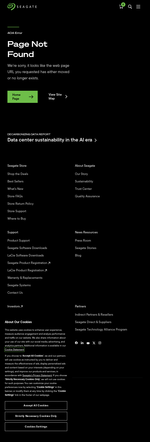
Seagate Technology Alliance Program (101, 329)
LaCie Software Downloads (26, 255)
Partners (81, 306)
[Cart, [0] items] (121, 6)
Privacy (11, 419)
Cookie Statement (14, 349)
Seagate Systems (19, 285)
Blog (78, 255)
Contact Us (15, 292)
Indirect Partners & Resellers (94, 314)
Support (13, 232)
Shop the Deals (18, 174)
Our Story (82, 174)
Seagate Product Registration (28, 262)
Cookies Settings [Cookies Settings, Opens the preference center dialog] (36, 427)
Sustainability (84, 181)
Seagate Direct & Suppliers (93, 322)
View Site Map (58, 96)
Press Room (83, 240)
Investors (15, 306)
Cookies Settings (16, 432)
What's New (15, 188)
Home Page (22, 96)
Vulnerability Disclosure (19, 426)
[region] (36, 377)
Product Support (18, 240)
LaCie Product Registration (27, 270)
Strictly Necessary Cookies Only (36, 416)
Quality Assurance (88, 196)
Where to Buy (17, 218)
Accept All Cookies (36, 405)
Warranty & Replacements (25, 277)
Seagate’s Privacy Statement (37, 375)
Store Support (17, 211)
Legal (10, 412)
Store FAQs (15, 196)
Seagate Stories (86, 248)
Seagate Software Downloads (27, 248)
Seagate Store (17, 165)
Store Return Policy (20, 203)
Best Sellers (15, 181)
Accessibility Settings (18, 435)
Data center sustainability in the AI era (51, 140)
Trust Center (84, 188)
